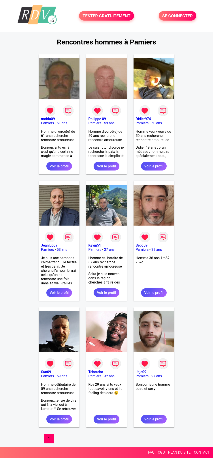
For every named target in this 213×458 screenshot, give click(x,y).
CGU (161, 452)
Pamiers (47, 123)
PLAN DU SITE (179, 452)
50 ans (156, 123)
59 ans (109, 123)
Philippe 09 (97, 119)
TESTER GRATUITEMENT (106, 15)
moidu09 (48, 119)
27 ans (156, 376)
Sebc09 (142, 245)
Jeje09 (141, 372)
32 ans (109, 376)
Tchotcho (95, 372)
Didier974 (143, 119)
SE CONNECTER (177, 15)
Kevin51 (94, 245)
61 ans (62, 123)
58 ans (62, 249)
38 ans (156, 249)
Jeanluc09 (49, 245)
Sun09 (46, 372)
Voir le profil (59, 166)
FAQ (151, 452)
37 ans (109, 249)
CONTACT (202, 452)
